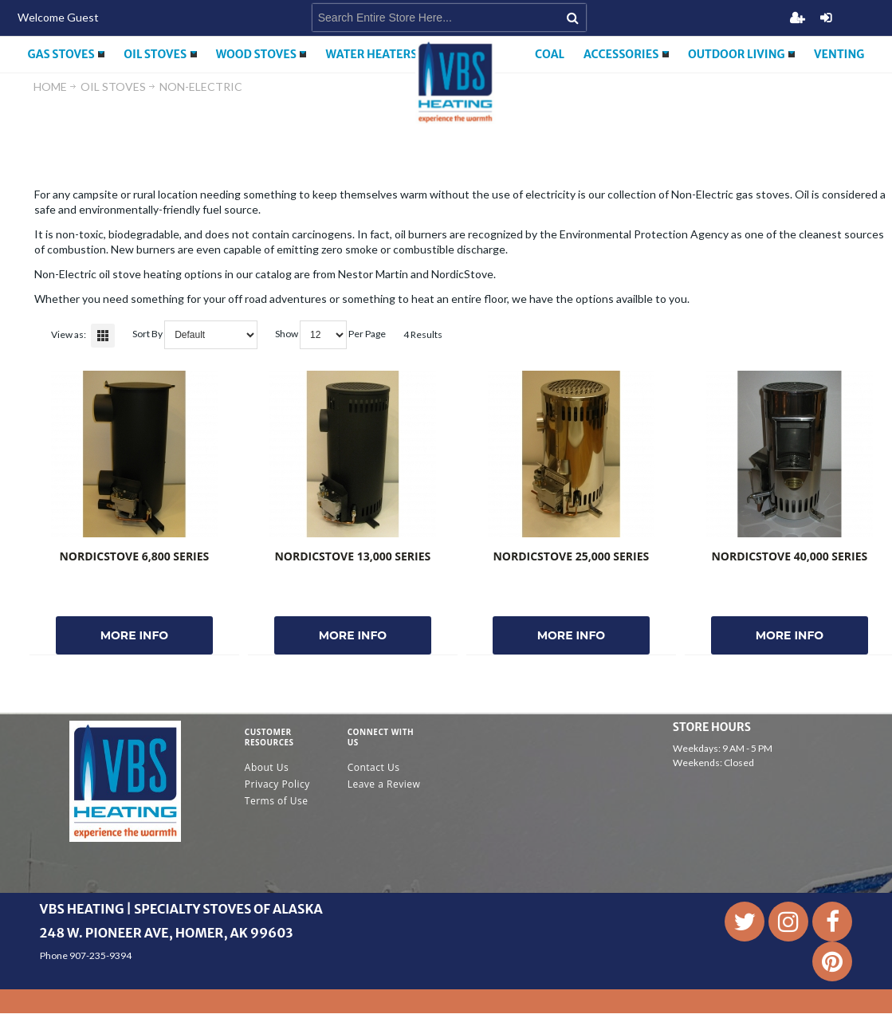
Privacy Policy (277, 784)
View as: (68, 334)
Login (825, 17)
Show (286, 334)
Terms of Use (276, 801)
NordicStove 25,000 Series (571, 556)
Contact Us (374, 767)
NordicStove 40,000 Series (789, 556)
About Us (267, 767)
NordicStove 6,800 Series (134, 556)
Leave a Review (384, 784)
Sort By (147, 334)
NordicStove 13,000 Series (352, 556)
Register (797, 17)
